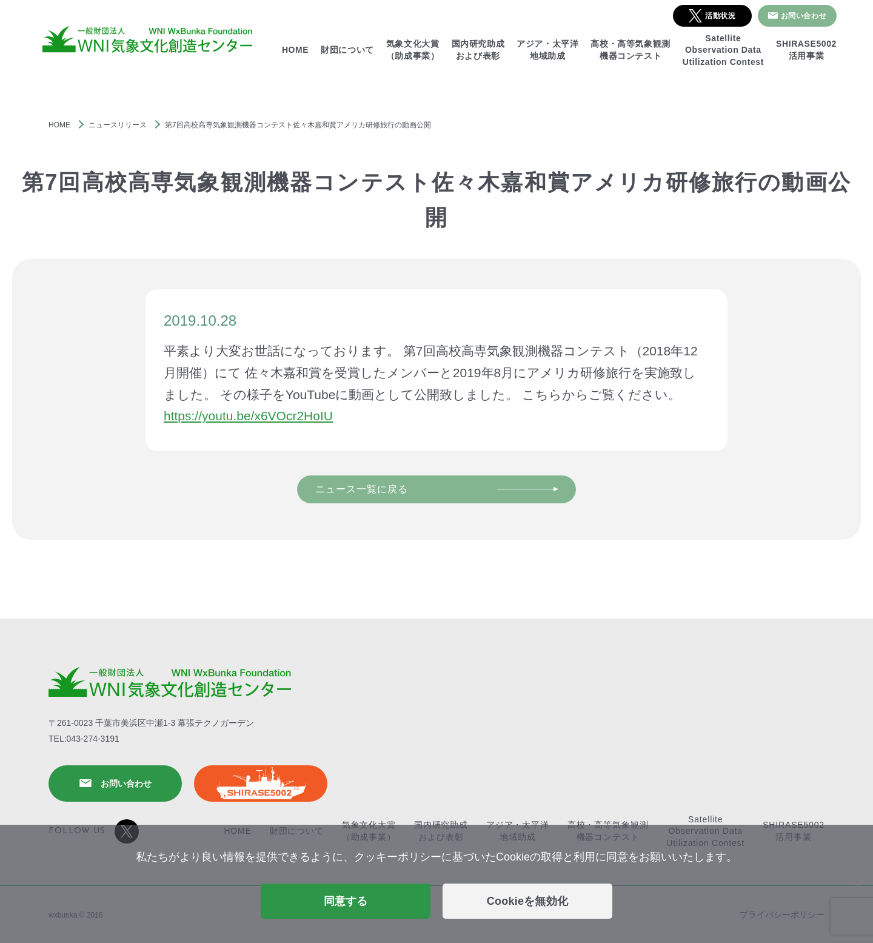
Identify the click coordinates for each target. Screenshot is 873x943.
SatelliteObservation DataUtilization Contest (723, 50)
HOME (295, 50)
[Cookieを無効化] (858, 884)
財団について (347, 50)
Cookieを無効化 (528, 901)
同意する (346, 901)
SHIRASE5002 (260, 783)
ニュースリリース (118, 125)
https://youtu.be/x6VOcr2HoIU (248, 416)
